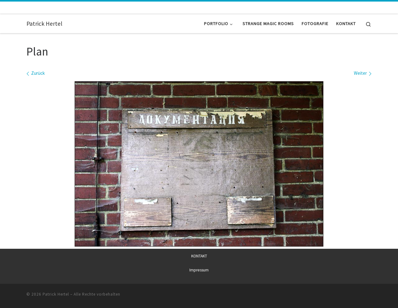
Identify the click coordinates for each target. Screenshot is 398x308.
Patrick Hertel (56, 294)
